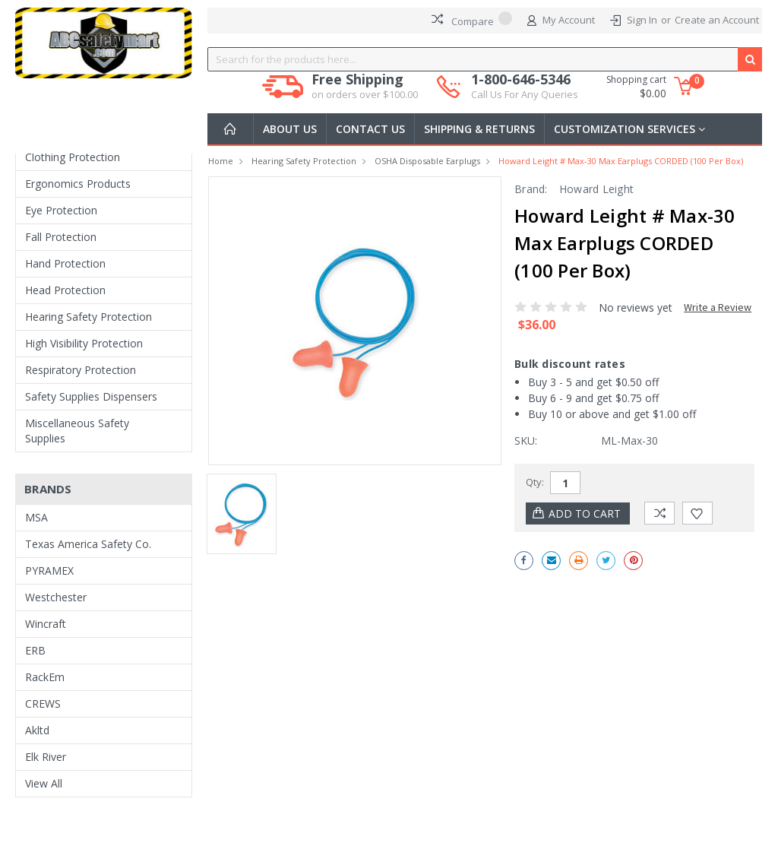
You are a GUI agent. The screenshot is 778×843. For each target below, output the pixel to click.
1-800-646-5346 (524, 86)
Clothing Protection (72, 157)
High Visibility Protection (84, 343)
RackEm (45, 677)
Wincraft (45, 623)
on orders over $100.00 (365, 94)
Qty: (535, 482)
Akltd (37, 730)
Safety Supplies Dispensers (91, 396)
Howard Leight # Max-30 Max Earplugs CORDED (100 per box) (620, 160)
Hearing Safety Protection (88, 316)
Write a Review (717, 307)
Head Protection (65, 290)
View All (43, 783)
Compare (472, 19)
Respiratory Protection (80, 370)
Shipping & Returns (479, 129)
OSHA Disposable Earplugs (427, 160)
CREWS (43, 703)
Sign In (642, 20)
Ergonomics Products (78, 183)
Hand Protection (65, 263)
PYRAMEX (49, 570)
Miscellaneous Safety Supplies (77, 430)
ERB (35, 650)
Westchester (56, 597)
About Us (290, 129)
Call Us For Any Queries (524, 94)
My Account (561, 20)
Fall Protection (60, 237)
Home (220, 160)
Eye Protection (61, 210)
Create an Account (717, 20)
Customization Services (629, 129)
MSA (36, 517)
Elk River (45, 757)
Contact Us (370, 129)
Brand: (531, 189)
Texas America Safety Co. (88, 544)
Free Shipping (365, 86)
